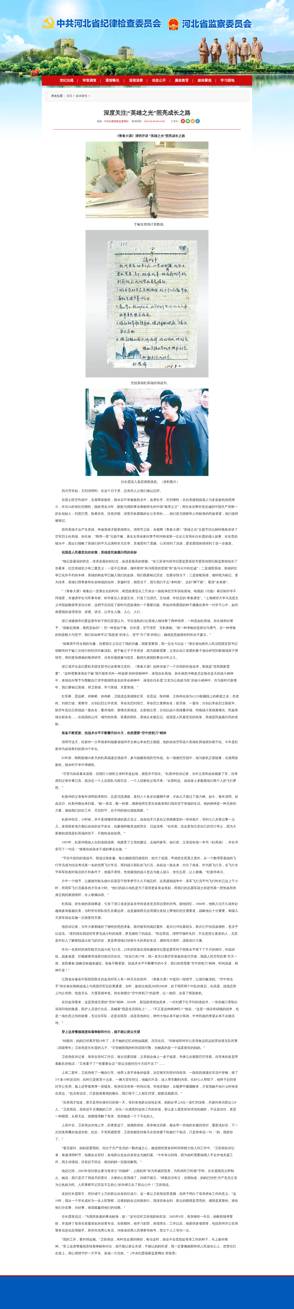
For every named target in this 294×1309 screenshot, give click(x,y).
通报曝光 (112, 80)
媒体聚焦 (205, 80)
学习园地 (227, 80)
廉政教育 (182, 80)
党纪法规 (67, 80)
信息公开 (159, 80)
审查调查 (89, 80)
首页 (69, 95)
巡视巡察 (136, 80)
